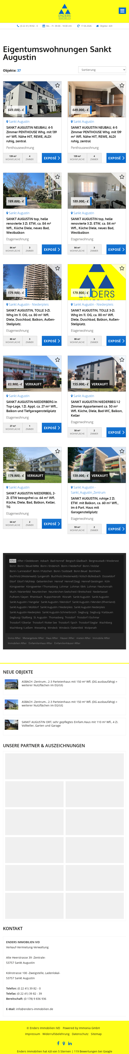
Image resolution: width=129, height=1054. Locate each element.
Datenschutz (80, 1034)
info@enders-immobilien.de (34, 1009)
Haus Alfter (52, 638)
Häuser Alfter (67, 638)
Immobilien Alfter (17, 643)
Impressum (32, 1034)
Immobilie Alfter (101, 638)
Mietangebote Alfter (33, 638)
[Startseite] (65, 11)
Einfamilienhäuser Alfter (67, 643)
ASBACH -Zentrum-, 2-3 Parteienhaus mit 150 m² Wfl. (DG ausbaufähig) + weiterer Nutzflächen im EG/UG (69, 683)
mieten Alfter (83, 638)
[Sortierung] (102, 69)
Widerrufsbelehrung (56, 1034)
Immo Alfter (14, 638)
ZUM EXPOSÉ (51, 158)
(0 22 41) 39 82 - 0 (29, 25)
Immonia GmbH (89, 1028)
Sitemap (96, 1034)
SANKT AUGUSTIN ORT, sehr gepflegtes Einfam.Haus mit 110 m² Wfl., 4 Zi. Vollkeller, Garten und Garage (70, 723)
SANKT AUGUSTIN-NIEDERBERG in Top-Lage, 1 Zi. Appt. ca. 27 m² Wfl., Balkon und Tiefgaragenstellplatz (31, 406)
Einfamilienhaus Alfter (40, 643)
